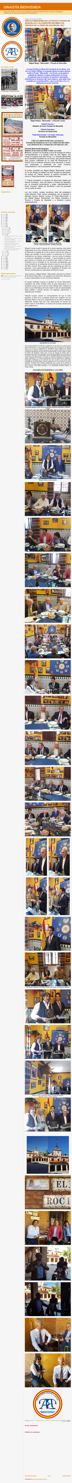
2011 (4, 265)
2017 (4, 256)
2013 (4, 262)
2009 (4, 268)
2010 (4, 267)
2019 (4, 224)
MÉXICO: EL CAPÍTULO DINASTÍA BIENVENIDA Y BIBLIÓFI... (11, 244)
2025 (4, 216)
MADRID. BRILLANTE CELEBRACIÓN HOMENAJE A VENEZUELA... (12, 249)
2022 (4, 220)
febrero (6, 254)
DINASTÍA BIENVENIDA (22, 7)
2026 (4, 214)
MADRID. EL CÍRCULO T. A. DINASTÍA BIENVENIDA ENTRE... (12, 247)
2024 (4, 217)
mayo (5, 251)
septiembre (7, 232)
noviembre (6, 229)
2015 (4, 259)
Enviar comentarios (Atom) (40, 1479)
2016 (4, 258)
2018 (4, 226)
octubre (6, 230)
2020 (4, 223)
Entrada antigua (66, 1475)
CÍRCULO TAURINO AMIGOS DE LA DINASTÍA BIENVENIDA (12, 276)
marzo (5, 252)
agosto (6, 233)
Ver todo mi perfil (5, 279)
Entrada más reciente (30, 1475)
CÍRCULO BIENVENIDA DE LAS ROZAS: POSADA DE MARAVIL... (13, 239)
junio (5, 234)
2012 (4, 264)
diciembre (6, 227)
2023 (4, 218)
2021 (4, 221)
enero (5, 255)
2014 (4, 261)
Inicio (49, 1475)
